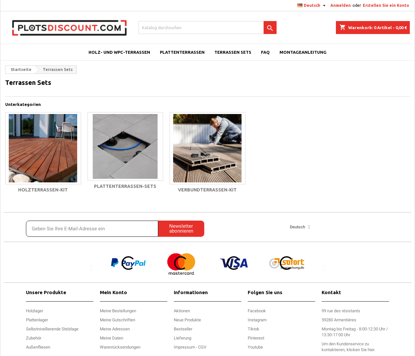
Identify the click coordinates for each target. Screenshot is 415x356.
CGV (202, 347)
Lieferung (182, 338)
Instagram (257, 319)
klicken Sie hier (360, 349)
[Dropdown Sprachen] (312, 5)
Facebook (257, 310)
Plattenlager (37, 319)
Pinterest (256, 338)
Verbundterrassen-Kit (207, 189)
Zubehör (33, 338)
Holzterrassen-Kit (43, 189)
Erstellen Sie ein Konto (386, 5)
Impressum (184, 347)
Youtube (255, 347)
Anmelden (340, 5)
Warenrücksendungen (120, 347)
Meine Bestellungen (118, 310)
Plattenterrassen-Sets (125, 186)
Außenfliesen (38, 347)
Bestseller (183, 329)
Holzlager (34, 310)
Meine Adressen (115, 329)
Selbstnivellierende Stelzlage (52, 329)
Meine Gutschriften (117, 319)
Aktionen (182, 310)
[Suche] (207, 27)
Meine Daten (111, 338)
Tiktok (253, 329)
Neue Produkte (187, 319)
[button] (91, 268)
